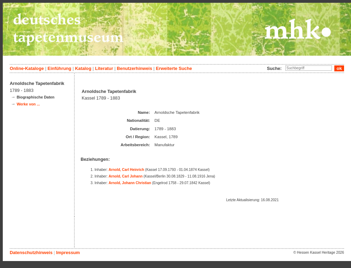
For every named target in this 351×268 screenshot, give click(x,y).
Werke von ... (28, 104)
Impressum (68, 252)
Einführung (59, 68)
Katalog (83, 68)
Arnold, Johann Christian (129, 183)
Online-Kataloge (27, 68)
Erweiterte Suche (174, 68)
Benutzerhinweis (134, 68)
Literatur (104, 68)
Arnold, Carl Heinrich (126, 170)
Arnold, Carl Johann (125, 176)
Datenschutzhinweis (31, 252)
